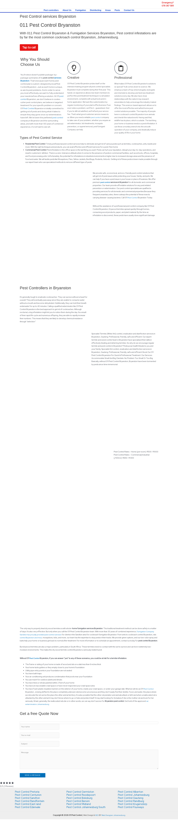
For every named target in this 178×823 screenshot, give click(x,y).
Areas (108, 10)
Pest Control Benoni (79, 805)
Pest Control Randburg (132, 805)
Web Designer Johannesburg (113, 819)
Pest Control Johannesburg (135, 798)
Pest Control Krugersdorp (134, 808)
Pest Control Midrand (79, 808)
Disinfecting (95, 10)
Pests (117, 10)
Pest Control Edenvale (29, 811)
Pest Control (133, 198)
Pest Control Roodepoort (82, 798)
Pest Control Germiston (81, 795)
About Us (67, 10)
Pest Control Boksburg (80, 801)
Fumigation (80, 10)
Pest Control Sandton (28, 801)
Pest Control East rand (29, 808)
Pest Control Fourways (132, 811)
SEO (97, 819)
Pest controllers (51, 10)
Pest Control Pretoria (28, 795)
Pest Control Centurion (29, 798)
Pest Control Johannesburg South (87, 811)
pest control (105, 182)
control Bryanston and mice (31, 638)
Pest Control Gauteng (132, 801)
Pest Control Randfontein (31, 805)
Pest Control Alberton (132, 795)
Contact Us (129, 10)
